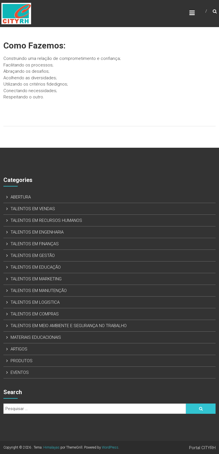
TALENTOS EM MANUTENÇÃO (39, 290)
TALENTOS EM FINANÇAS (35, 243)
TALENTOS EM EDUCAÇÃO (36, 267)
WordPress (110, 447)
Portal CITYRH (202, 447)
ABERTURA (21, 197)
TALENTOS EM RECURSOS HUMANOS (46, 220)
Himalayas (51, 447)
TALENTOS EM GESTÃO (33, 255)
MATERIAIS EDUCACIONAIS (36, 337)
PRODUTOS (22, 360)
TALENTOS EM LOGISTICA (35, 302)
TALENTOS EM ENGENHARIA (37, 232)
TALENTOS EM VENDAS (33, 208)
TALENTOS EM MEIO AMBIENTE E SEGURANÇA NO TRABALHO (69, 325)
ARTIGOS (19, 349)
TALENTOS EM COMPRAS (35, 314)
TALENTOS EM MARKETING (36, 278)
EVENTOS (20, 372)
